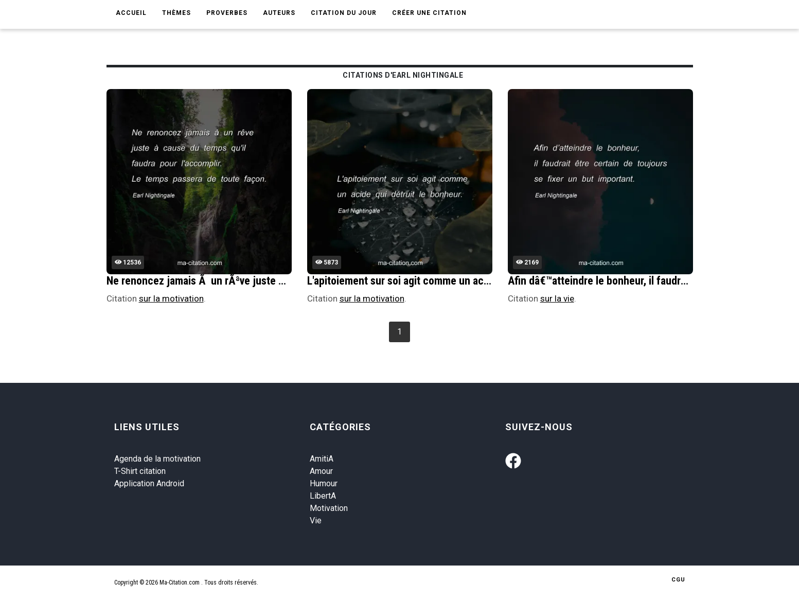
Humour (324, 483)
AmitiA (321, 459)
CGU (678, 579)
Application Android (149, 483)
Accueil (131, 12)
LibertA (323, 496)
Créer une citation (429, 12)
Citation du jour (344, 12)
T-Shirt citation (140, 471)
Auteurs (279, 12)
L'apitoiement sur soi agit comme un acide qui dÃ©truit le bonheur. (458, 280)
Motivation (329, 508)
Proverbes (226, 12)
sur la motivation (171, 298)
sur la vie (557, 298)
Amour (321, 471)
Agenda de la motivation (157, 459)
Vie (316, 520)
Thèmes (176, 12)
